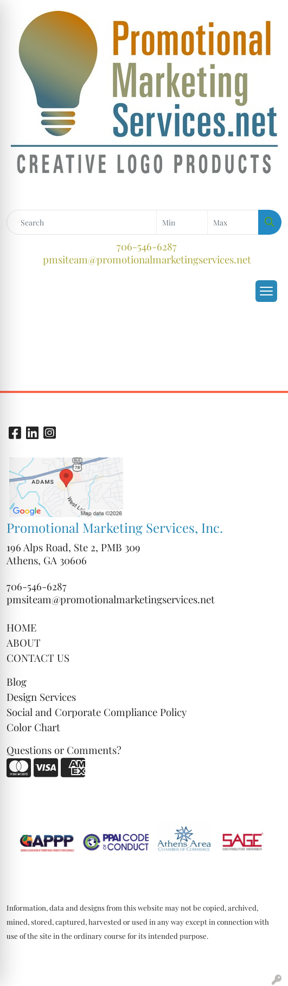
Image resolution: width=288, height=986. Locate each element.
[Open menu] (266, 291)
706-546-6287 (147, 246)
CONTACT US (38, 658)
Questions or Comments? (64, 750)
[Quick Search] (82, 222)
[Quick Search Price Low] (182, 222)
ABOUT (24, 642)
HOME (21, 627)
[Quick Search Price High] (233, 222)
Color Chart (33, 727)
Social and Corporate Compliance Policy (97, 712)
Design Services (41, 697)
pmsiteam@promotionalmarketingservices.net (147, 259)
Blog (17, 681)
